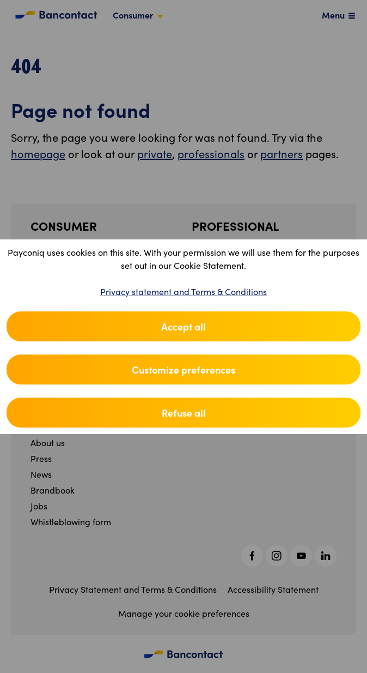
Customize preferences (183, 369)
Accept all (183, 326)
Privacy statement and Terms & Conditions (183, 291)
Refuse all (184, 412)
